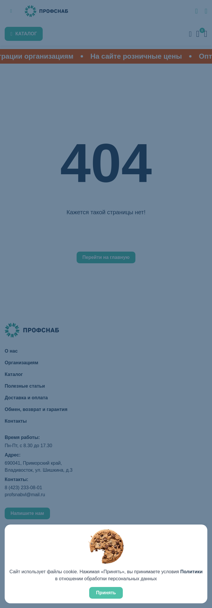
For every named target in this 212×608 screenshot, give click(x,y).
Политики (191, 571)
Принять (106, 592)
